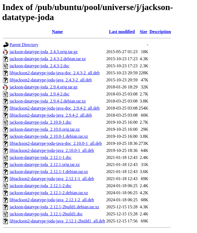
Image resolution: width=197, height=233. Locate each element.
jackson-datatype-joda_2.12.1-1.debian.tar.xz (49, 171)
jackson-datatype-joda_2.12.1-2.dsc (41, 185)
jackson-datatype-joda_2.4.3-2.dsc (39, 65)
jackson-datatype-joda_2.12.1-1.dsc (41, 157)
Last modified (122, 31)
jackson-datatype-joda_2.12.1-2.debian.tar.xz (49, 192)
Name (57, 31)
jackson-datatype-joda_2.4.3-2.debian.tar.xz (48, 58)
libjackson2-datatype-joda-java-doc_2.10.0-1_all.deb (56, 143)
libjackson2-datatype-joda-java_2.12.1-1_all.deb (52, 178)
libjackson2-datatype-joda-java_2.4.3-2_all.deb (51, 80)
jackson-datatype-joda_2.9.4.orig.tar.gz (44, 87)
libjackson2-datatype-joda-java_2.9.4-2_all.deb (51, 115)
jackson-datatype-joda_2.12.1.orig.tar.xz (45, 164)
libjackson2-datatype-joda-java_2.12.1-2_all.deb (52, 199)
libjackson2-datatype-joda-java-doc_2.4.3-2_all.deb (55, 73)
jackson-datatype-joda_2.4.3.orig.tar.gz (44, 51)
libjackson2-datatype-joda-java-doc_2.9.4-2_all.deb (55, 108)
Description (160, 31)
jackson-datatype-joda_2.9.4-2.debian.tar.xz (48, 101)
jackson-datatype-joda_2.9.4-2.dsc (39, 94)
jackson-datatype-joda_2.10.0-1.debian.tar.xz (49, 136)
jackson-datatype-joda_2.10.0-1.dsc (41, 122)
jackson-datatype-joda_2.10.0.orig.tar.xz (45, 129)
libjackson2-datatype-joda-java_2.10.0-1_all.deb (52, 150)
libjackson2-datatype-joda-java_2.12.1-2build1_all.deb (57, 221)
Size (143, 31)
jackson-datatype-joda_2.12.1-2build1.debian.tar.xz (54, 207)
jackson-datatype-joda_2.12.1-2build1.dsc (46, 214)
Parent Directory (24, 44)
